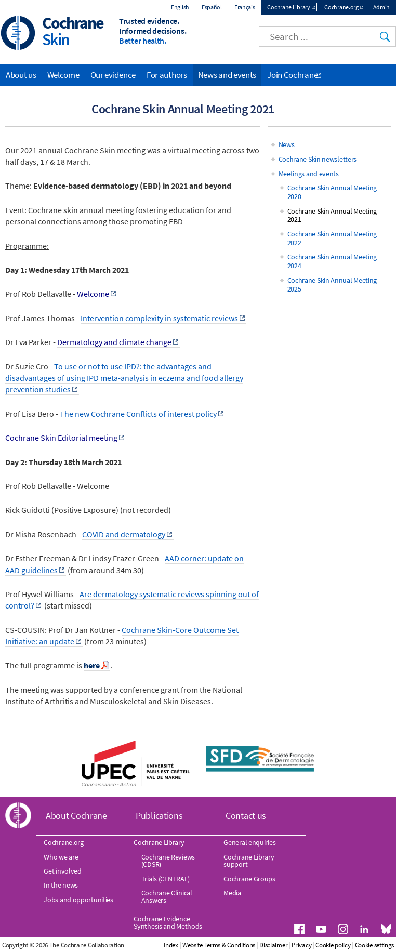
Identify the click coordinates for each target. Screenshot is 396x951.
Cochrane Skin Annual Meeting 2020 (332, 192)
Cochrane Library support (248, 860)
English (180, 7)
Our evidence (113, 75)
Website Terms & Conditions (218, 945)
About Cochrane (76, 816)
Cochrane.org (341, 7)
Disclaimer (273, 945)
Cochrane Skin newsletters (318, 159)
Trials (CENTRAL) (165, 878)
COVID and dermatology (123, 534)
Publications (159, 816)
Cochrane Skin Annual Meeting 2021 (332, 215)
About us (21, 75)
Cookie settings (374, 945)
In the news (61, 885)
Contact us (246, 816)
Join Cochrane (292, 75)
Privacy (301, 945)
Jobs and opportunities (78, 899)
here (92, 665)
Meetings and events (309, 173)
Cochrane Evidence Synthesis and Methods (168, 922)
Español (212, 7)
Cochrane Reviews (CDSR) (168, 860)
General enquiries (249, 842)
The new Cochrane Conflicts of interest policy (138, 413)
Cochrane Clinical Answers (166, 896)
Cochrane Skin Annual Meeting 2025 (332, 284)
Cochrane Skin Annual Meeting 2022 (332, 238)
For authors (167, 75)
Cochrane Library (288, 7)
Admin (381, 7)
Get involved (62, 871)
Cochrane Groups (249, 878)
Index (171, 945)
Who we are (61, 857)
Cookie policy (332, 945)
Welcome (63, 75)
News (287, 144)
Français (244, 7)
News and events (227, 75)
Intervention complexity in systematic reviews (159, 318)
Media (232, 892)
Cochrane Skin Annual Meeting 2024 (332, 261)
